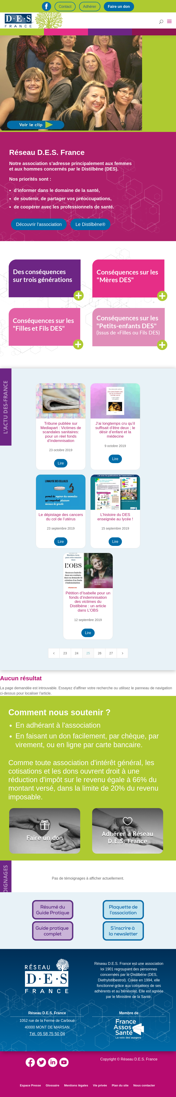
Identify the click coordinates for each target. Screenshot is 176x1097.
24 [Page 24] (77, 653)
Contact (65, 7)
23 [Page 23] (65, 653)
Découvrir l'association (39, 224)
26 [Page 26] (100, 653)
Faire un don (119, 7)
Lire (61, 463)
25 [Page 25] (88, 653)
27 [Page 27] (111, 653)
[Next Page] (122, 653)
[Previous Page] (54, 653)
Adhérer (89, 7)
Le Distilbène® (90, 224)
